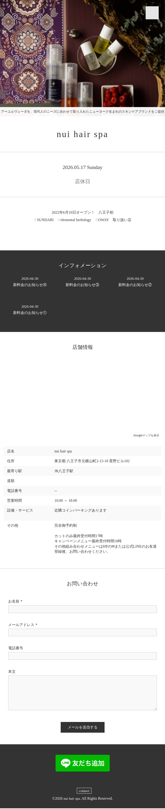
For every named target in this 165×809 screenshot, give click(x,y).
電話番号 (15, 649)
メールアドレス (22, 625)
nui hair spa (82, 134)
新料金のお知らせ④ (30, 282)
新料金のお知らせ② (135, 282)
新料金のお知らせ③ (82, 282)
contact (84, 791)
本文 (12, 672)
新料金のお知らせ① (30, 310)
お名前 (15, 602)
